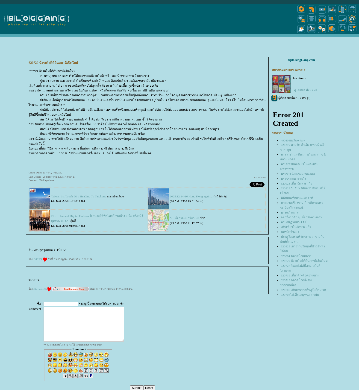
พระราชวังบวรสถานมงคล (298, 174)
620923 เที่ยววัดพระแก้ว (296, 183)
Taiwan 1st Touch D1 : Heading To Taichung (78, 196)
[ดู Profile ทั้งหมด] (305, 89)
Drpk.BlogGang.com (300, 60)
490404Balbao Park (293, 140)
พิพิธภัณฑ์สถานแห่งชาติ (297, 198)
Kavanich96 (43, 288)
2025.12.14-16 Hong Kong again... (191, 196)
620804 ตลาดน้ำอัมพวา (296, 256)
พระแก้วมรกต (290, 212)
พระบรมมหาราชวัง (293, 178)
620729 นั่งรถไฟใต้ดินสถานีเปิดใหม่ (304, 261)
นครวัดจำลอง (290, 232)
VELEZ (40, 259)
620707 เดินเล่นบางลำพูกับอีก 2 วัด (303, 290)
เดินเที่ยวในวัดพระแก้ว (296, 227)
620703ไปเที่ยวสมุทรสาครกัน (300, 294)
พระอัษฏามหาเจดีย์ (293, 222)
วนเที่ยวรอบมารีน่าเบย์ (184, 218)
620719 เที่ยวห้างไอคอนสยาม (300, 275)
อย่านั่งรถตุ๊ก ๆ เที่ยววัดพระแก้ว (301, 217)
